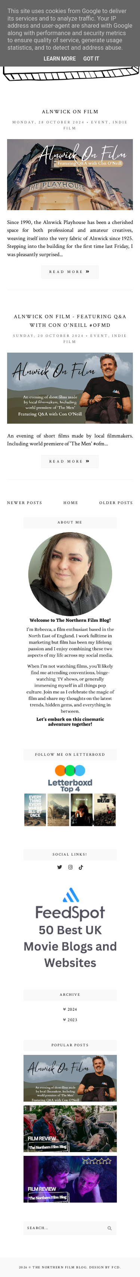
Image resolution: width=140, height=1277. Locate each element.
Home (70, 503)
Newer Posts (24, 503)
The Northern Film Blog (59, 1267)
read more (70, 272)
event (100, 122)
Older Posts (116, 503)
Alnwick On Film (70, 111)
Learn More (60, 59)
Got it (91, 59)
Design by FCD (104, 1267)
